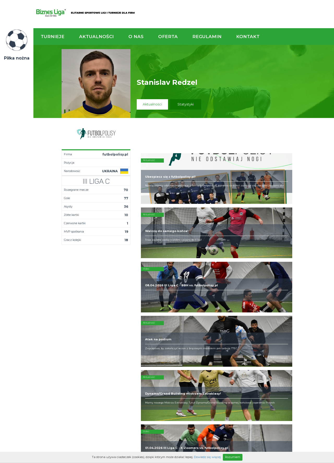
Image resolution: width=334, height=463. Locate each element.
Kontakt (248, 36)
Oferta (168, 36)
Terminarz (119, 327)
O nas (136, 36)
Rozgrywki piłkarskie (215, 323)
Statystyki (185, 104)
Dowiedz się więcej (207, 457)
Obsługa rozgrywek (170, 335)
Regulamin (207, 36)
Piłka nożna (16, 58)
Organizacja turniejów (216, 327)
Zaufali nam (164, 327)
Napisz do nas (306, 294)
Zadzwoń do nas (231, 294)
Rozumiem (232, 457)
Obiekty (161, 331)
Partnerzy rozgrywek (184, 368)
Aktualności (96, 36)
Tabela (116, 331)
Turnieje (52, 36)
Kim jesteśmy (165, 323)
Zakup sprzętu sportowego (210, 333)
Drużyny (117, 335)
